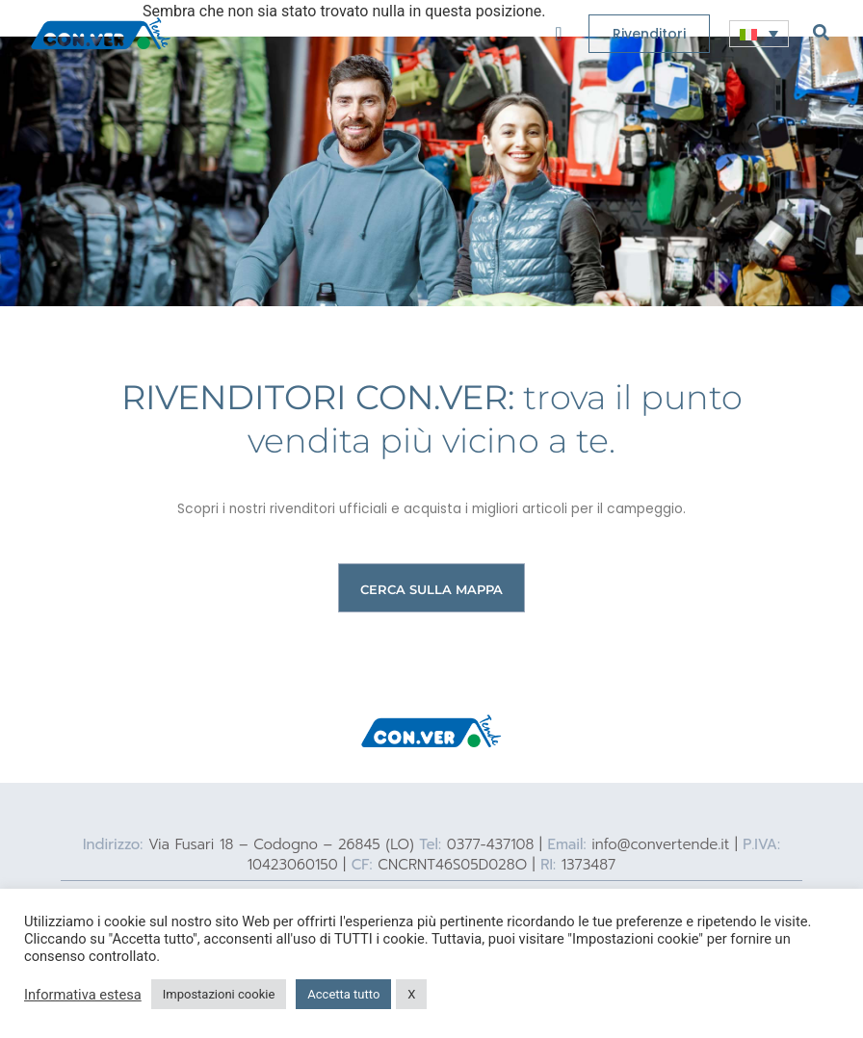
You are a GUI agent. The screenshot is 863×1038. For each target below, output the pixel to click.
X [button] (411, 994)
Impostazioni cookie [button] (219, 994)
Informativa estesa (83, 994)
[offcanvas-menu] (558, 34)
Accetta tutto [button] (343, 994)
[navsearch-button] (821, 31)
